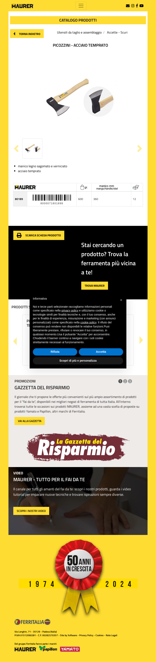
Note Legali (111, 635)
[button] (27, 33)
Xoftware (72, 635)
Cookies (100, 635)
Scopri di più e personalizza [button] (78, 360)
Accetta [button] (101, 351)
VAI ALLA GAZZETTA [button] (29, 421)
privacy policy (69, 310)
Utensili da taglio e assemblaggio (79, 32)
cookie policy (88, 322)
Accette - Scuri (117, 32)
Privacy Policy (86, 635)
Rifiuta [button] (55, 351)
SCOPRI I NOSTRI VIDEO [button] (31, 511)
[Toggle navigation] (81, 6)
